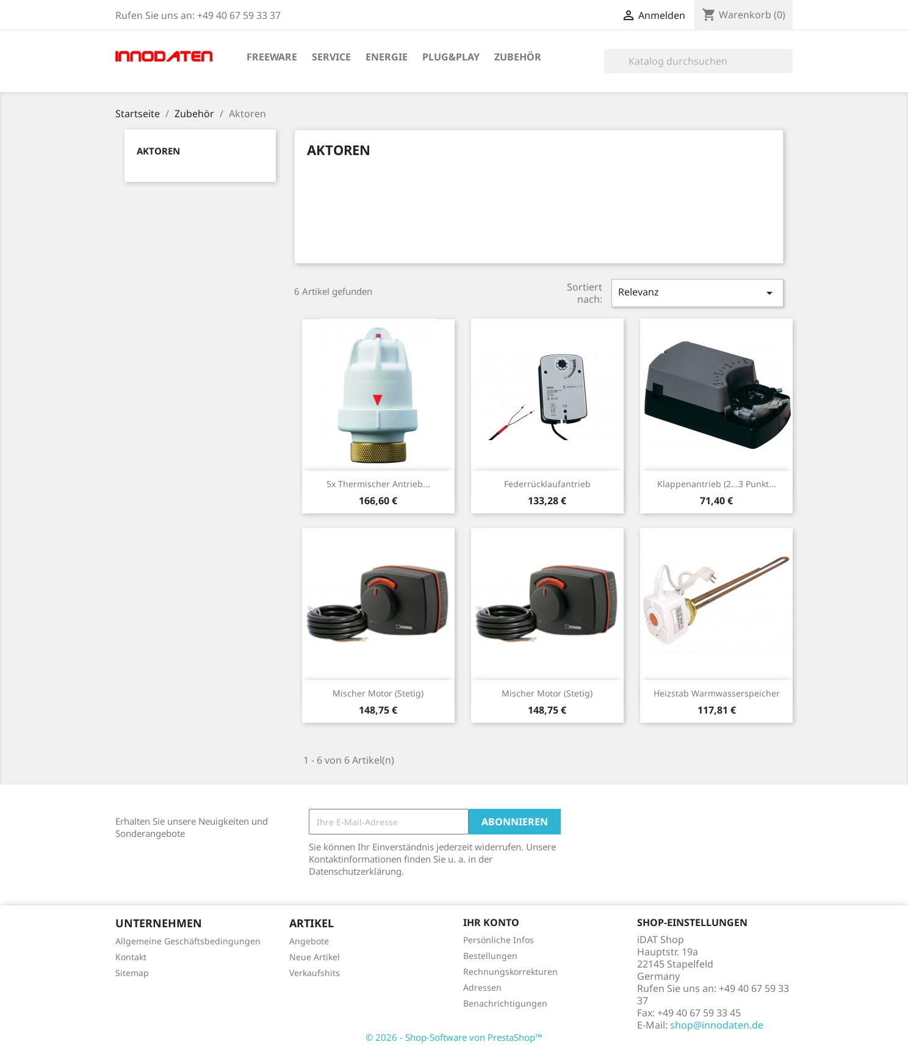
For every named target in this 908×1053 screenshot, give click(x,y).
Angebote (309, 941)
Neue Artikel (314, 957)
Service (331, 56)
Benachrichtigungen (505, 1003)
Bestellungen (490, 955)
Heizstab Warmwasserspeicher (717, 693)
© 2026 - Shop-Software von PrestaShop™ (454, 1037)
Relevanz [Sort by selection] (697, 292)
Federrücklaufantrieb (547, 484)
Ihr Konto (491, 922)
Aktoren (158, 151)
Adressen (482, 987)
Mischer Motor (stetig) (378, 693)
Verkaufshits (314, 973)
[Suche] (698, 61)
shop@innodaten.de (716, 1025)
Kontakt (130, 957)
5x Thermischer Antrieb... (378, 484)
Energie (387, 56)
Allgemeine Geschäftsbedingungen (188, 941)
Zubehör (517, 56)
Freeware (272, 56)
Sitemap (132, 973)
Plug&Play (451, 56)
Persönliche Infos (498, 940)
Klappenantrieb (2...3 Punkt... (716, 484)
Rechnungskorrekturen (510, 971)
